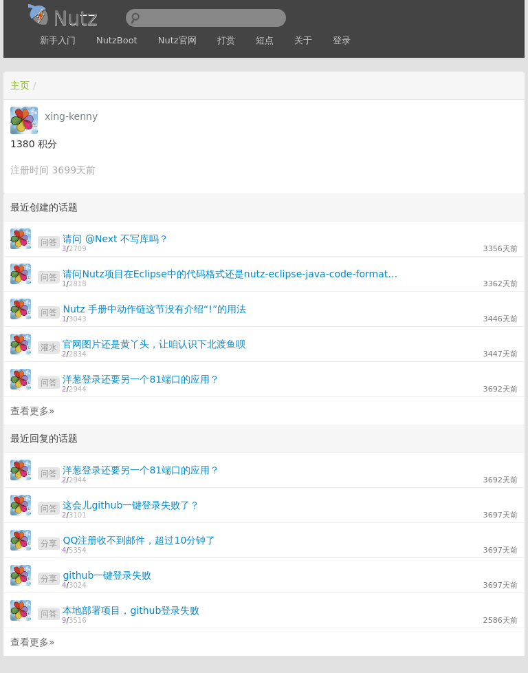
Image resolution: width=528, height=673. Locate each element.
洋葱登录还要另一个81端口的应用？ (141, 379)
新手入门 (58, 40)
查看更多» (32, 410)
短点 (265, 40)
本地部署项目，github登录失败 (131, 610)
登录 (342, 40)
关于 (303, 40)
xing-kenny (71, 116)
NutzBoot (117, 40)
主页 (20, 85)
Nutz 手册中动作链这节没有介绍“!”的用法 (154, 308)
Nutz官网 (177, 40)
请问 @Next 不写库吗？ (115, 238)
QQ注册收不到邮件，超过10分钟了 (139, 540)
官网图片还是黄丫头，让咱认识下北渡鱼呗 (154, 344)
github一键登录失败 (107, 575)
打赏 (226, 40)
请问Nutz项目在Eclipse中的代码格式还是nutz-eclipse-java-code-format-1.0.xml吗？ (231, 273)
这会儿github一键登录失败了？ (131, 505)
